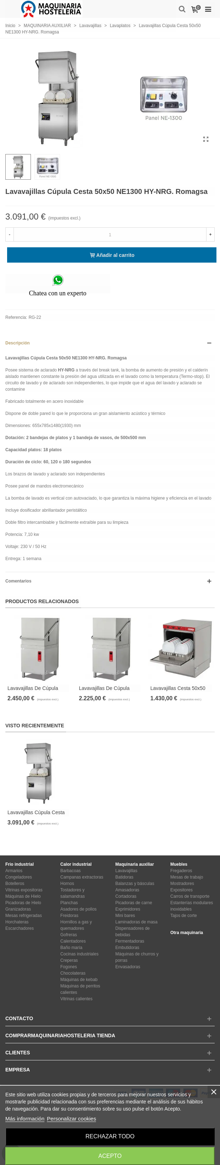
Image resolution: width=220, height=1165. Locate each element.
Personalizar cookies (71, 1119)
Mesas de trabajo (186, 877)
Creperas (69, 960)
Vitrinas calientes (76, 998)
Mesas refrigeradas (23, 915)
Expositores (181, 889)
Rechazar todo (109, 1136)
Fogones (68, 966)
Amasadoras (127, 889)
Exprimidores (128, 909)
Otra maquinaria (186, 932)
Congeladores (18, 877)
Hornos (67, 883)
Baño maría (71, 947)
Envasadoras (128, 966)
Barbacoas (70, 870)
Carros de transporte (189, 896)
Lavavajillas (127, 870)
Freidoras (69, 915)
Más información (24, 1119)
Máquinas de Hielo (23, 896)
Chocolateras (73, 973)
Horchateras (16, 921)
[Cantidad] (110, 234)
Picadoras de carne (134, 902)
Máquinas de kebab (79, 979)
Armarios (13, 870)
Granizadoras (18, 909)
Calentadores (73, 941)
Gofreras (68, 934)
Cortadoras (126, 896)
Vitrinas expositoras (24, 889)
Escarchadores (19, 928)
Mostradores (182, 883)
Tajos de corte (183, 915)
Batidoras (125, 877)
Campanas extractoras (81, 877)
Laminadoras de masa (137, 921)
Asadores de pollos (78, 909)
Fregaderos (181, 870)
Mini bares (125, 915)
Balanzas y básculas (135, 883)
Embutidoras (127, 947)
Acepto (110, 1156)
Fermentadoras (130, 941)
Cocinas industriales (79, 953)
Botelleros (14, 883)
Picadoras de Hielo (23, 902)
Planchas (69, 902)
